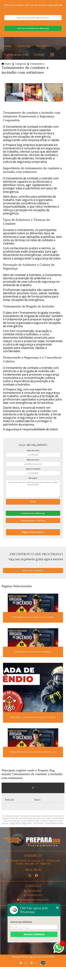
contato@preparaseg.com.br (33, 899)
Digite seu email (33, 460)
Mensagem (33, 478)
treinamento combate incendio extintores (37, 63)
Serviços (41, 45)
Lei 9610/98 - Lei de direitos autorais (48, 823)
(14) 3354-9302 (33, 890)
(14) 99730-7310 (33, 895)
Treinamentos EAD (15, 54)
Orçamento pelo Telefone (33, 520)
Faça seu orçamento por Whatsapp (33, 28)
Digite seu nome (33, 450)
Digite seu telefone (33, 469)
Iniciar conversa (34, 934)
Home (7, 45)
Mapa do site (34, 942)
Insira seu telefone (21, 921)
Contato (39, 54)
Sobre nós (23, 45)
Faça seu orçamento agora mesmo (33, 18)
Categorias (20, 63)
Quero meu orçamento (32, 570)
